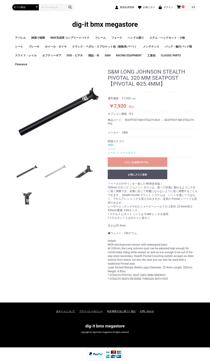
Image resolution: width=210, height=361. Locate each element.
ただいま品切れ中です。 (137, 162)
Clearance (21, 64)
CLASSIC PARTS (171, 55)
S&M (107, 55)
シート (19, 46)
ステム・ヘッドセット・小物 (167, 37)
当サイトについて (65, 311)
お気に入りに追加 (137, 174)
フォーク (116, 37)
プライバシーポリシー (91, 311)
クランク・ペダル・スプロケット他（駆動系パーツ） (105, 46)
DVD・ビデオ (75, 55)
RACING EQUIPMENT (129, 55)
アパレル (20, 37)
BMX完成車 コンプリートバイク (70, 37)
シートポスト (128, 152)
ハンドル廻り (136, 37)
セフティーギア (51, 55)
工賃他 (151, 55)
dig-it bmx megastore (105, 24)
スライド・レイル (26, 55)
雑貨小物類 (38, 37)
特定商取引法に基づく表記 (121, 311)
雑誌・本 (93, 55)
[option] (59, 112)
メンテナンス (151, 46)
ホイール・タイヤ (56, 46)
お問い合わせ (147, 311)
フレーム (100, 37)
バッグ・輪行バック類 (178, 46)
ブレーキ (34, 46)
